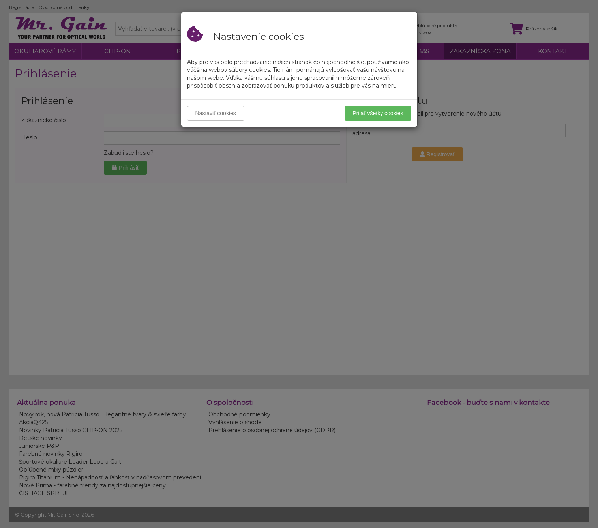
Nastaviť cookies (215, 113)
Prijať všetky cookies (377, 113)
